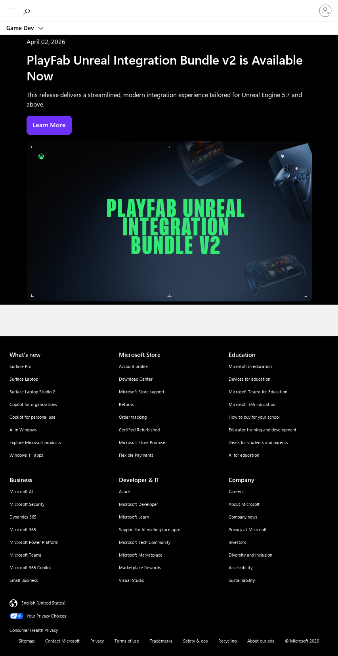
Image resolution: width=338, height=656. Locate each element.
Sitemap (26, 641)
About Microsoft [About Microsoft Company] (244, 504)
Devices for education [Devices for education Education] (249, 379)
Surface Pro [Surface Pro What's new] (20, 366)
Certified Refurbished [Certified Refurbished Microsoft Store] (139, 430)
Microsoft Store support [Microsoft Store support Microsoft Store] (141, 392)
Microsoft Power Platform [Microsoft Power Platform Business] (34, 542)
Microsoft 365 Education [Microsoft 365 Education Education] (252, 404)
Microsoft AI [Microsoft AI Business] (21, 491)
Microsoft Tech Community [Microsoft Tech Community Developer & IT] (144, 542)
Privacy (97, 641)
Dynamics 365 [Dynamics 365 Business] (23, 517)
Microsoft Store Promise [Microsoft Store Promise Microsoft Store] (142, 442)
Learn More (49, 125)
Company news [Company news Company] (243, 517)
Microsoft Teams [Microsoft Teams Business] (26, 555)
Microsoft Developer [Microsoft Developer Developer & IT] (138, 504)
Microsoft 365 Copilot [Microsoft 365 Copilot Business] (30, 567)
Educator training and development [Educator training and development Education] (262, 430)
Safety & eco (195, 641)
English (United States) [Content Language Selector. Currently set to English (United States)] (43, 603)
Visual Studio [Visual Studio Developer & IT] (131, 580)
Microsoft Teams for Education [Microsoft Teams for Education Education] (258, 392)
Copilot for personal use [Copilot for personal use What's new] (32, 417)
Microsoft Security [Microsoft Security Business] (27, 504)
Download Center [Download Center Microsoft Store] (136, 379)
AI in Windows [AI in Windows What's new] (23, 430)
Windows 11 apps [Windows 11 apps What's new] (26, 455)
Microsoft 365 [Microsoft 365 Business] (23, 529)
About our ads (260, 641)
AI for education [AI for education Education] (244, 455)
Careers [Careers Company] (236, 491)
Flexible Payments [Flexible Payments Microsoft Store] (136, 455)
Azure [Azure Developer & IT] (124, 491)
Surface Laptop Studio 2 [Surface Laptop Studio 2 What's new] (32, 392)
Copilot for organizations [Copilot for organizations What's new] (33, 404)
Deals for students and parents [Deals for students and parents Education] (258, 442)
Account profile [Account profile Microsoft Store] (133, 366)
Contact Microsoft (62, 641)
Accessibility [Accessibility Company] (240, 567)
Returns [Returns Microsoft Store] (126, 404)
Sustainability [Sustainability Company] (242, 580)
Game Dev (21, 28)
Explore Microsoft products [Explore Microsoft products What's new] (35, 442)
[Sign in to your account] (325, 10)
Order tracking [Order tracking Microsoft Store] (133, 417)
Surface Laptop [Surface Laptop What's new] (24, 379)
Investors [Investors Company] (237, 542)
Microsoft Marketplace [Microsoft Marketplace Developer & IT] (140, 555)
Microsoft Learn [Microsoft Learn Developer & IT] (134, 517)
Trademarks (161, 641)
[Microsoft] (169, 6)
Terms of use (127, 641)
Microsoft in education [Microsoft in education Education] (250, 366)
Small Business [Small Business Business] (24, 580)
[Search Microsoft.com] (27, 10)
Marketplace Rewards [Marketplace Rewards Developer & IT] (140, 567)
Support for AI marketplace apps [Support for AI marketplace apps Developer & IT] (150, 529)
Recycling (227, 641)
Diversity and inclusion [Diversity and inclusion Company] (250, 555)
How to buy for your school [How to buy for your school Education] (254, 417)
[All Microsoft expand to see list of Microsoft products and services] (9, 10)
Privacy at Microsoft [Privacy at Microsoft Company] (248, 529)
